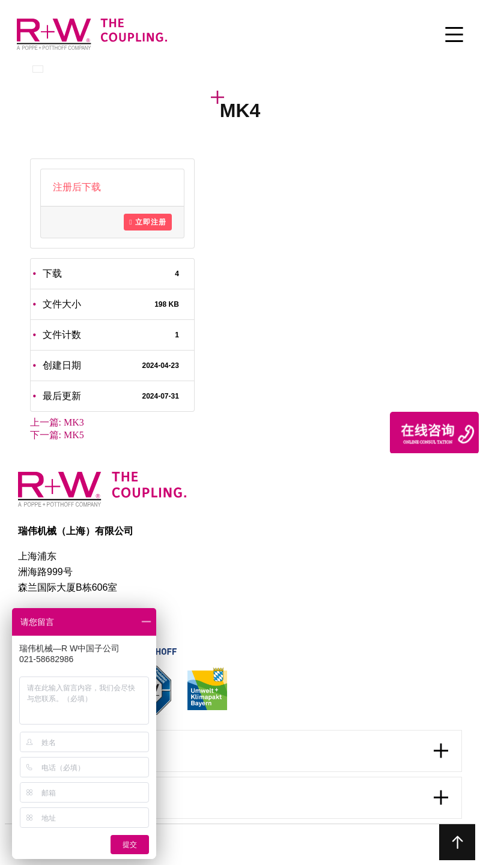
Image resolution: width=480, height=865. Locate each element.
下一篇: (57, 435)
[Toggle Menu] (454, 35)
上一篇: (57, 422)
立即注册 (147, 222)
